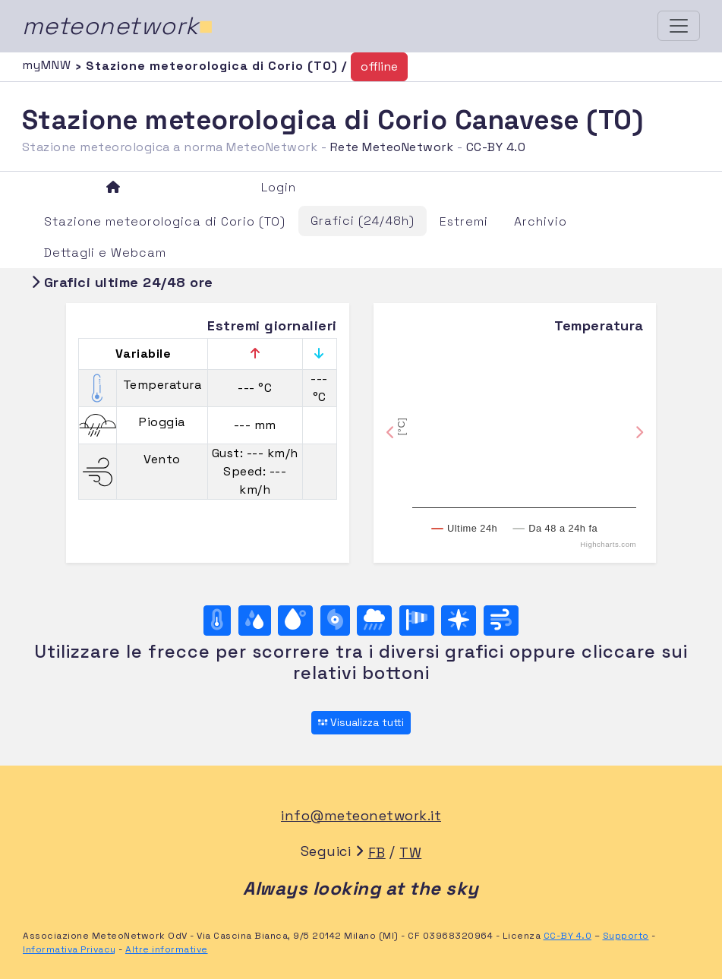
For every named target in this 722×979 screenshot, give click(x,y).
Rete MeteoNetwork (392, 147)
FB (377, 852)
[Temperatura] (217, 620)
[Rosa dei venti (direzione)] (458, 620)
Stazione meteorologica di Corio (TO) (164, 221)
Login (278, 187)
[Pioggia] (374, 620)
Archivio (540, 221)
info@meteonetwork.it (361, 815)
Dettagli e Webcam (105, 253)
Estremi (464, 221)
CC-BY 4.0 (496, 147)
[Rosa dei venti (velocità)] (416, 620)
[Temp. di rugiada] (295, 620)
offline (379, 66)
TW (410, 852)
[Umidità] (254, 620)
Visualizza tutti (361, 722)
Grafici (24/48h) (363, 221)
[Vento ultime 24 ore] (501, 620)
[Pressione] (335, 620)
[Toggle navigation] (678, 26)
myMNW (48, 65)
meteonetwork (118, 26)
